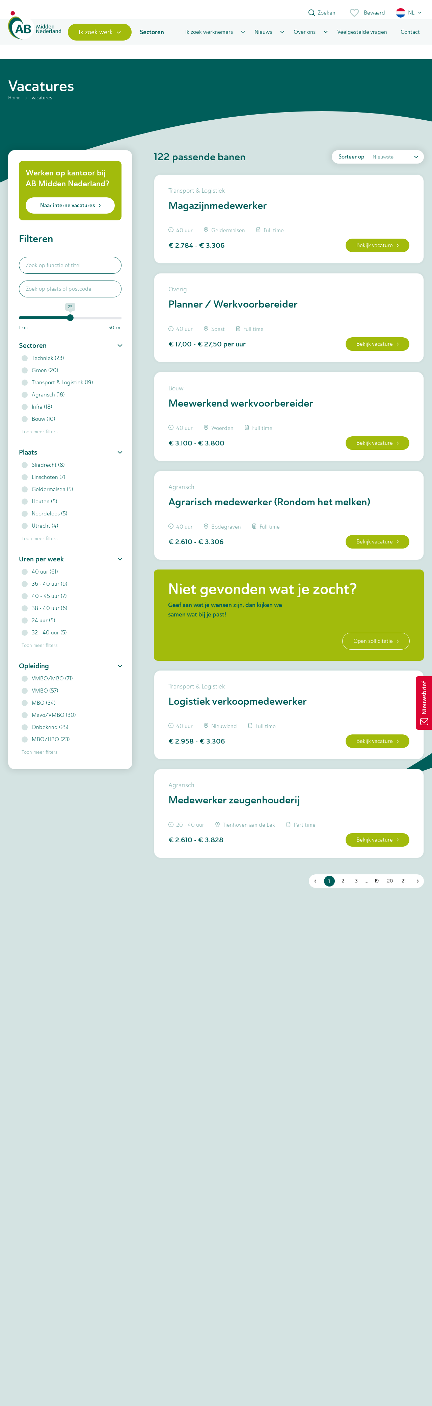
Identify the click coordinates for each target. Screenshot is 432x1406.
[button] (409, 13)
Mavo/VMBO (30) (49, 723)
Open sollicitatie (374, 657)
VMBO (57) (40, 698)
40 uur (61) (40, 579)
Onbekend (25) (45, 735)
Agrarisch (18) (43, 402)
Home (14, 105)
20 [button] (389, 902)
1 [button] (328, 903)
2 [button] (341, 902)
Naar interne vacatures (70, 213)
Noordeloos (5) (45, 521)
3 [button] (355, 902)
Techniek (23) (43, 366)
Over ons (305, 38)
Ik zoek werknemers (209, 38)
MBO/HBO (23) (46, 747)
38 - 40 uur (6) (45, 616)
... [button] (365, 902)
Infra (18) (37, 414)
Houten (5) (39, 509)
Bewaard (367, 12)
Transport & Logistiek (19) (57, 390)
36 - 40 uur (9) (45, 591)
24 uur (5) (38, 628)
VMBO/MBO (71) (47, 686)
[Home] (37, 38)
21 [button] (402, 902)
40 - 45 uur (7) (44, 604)
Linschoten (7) (43, 485)
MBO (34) (39, 710)
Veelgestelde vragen (362, 38)
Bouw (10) (38, 426)
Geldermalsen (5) (47, 497)
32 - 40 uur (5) (44, 640)
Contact (410, 38)
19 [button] (375, 902)
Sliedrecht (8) (43, 472)
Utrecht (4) (40, 533)
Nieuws (263, 38)
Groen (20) (40, 378)
